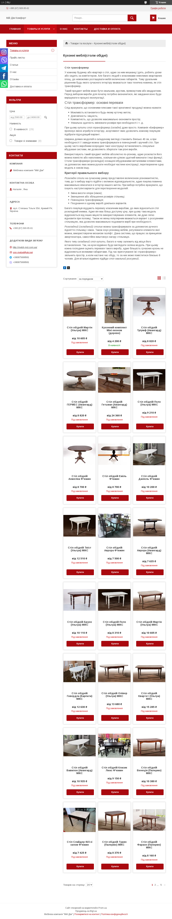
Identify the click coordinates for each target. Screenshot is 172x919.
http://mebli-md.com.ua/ (25, 247)
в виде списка (164, 278)
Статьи (14, 64)
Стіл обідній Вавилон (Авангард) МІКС (79, 770)
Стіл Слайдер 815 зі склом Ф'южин (79, 843)
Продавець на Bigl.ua (86, 911)
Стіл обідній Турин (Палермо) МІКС (114, 843)
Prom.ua (102, 908)
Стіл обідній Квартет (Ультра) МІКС (149, 696)
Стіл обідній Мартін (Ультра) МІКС (79, 329)
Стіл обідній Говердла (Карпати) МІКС (79, 696)
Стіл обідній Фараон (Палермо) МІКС (149, 844)
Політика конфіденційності (114, 914)
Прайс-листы (17, 57)
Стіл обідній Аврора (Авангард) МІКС (149, 550)
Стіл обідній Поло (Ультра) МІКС (149, 403)
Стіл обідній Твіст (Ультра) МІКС (79, 549)
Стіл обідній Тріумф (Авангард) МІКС (149, 330)
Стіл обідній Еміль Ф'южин (114, 477)
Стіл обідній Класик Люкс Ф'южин (114, 769)
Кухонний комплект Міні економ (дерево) (114, 330)
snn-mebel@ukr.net (23, 252)
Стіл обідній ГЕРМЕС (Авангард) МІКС (79, 404)
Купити (80, 352)
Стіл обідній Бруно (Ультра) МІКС (79, 623)
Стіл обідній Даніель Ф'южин (149, 477)
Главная (15, 29)
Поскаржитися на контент (87, 914)
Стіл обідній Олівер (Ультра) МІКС (114, 694)
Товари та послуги (80, 43)
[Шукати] (132, 18)
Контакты (81, 29)
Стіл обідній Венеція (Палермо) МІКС (149, 770)
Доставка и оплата (107, 29)
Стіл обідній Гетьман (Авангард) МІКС (114, 404)
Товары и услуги (38, 29)
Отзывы (14, 79)
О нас (64, 29)
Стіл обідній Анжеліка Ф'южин (79, 477)
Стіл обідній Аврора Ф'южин (114, 549)
